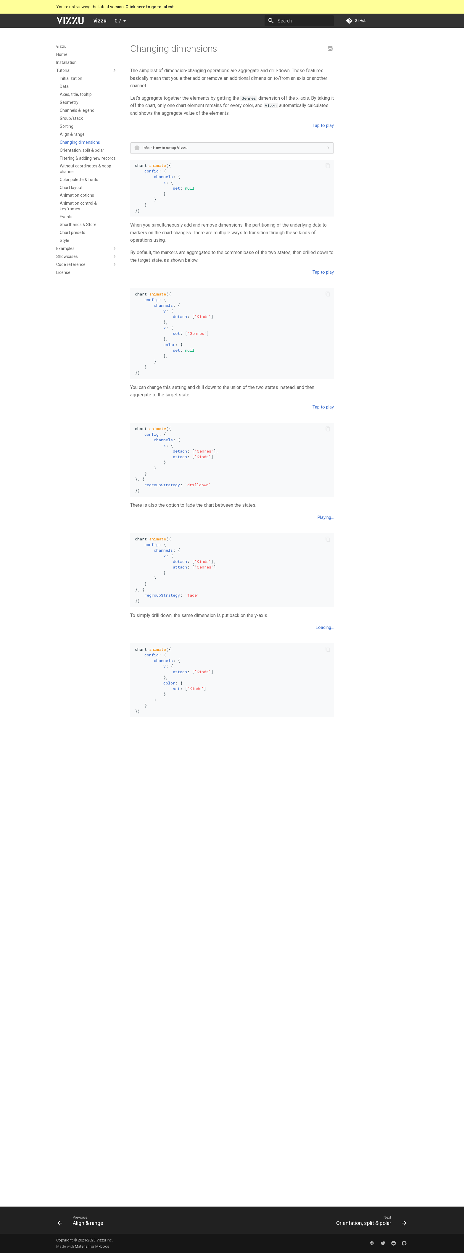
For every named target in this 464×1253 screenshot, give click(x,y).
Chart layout (71, 187)
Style (64, 240)
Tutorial (63, 70)
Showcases (67, 256)
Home (61, 54)
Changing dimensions (80, 142)
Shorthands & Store (78, 224)
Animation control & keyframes (78, 206)
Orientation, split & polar (82, 150)
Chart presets (72, 232)
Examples (65, 248)
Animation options (77, 195)
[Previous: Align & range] (82, 1222)
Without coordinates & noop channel (85, 169)
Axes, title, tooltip (76, 94)
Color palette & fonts (79, 179)
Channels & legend (77, 110)
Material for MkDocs (92, 1246)
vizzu (61, 46)
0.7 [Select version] (118, 21)
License (63, 272)
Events (66, 216)
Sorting (66, 126)
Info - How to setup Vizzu (164, 244)
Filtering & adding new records (88, 158)
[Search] (299, 20)
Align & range (72, 134)
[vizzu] (70, 21)
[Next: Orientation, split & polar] (369, 1222)
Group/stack (71, 118)
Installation (66, 62)
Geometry (69, 102)
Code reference (71, 264)
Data (64, 86)
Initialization (71, 78)
